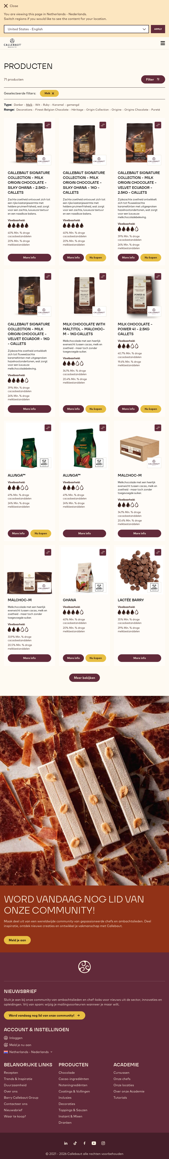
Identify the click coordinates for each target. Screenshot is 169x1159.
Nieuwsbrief (13, 1110)
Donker (18, 105)
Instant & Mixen (70, 1116)
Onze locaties (124, 1085)
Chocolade (67, 1073)
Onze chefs (122, 1079)
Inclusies (65, 1097)
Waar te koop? (15, 1116)
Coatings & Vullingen (74, 1091)
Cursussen (121, 1073)
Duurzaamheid (15, 1085)
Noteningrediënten (73, 1085)
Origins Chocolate (136, 109)
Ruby (46, 105)
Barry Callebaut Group (21, 1097)
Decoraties (67, 1104)
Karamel (58, 105)
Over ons (11, 1091)
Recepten (11, 1073)
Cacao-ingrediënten (74, 1079)
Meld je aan (17, 940)
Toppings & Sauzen (73, 1110)
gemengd (73, 105)
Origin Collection (97, 109)
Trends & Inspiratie (18, 1079)
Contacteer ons (15, 1104)
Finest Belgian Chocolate (52, 109)
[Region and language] (76, 29)
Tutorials (120, 1097)
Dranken (65, 1122)
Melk (29, 105)
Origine (116, 109)
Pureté (155, 109)
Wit (37, 105)
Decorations (24, 109)
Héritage (77, 109)
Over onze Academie (129, 1091)
